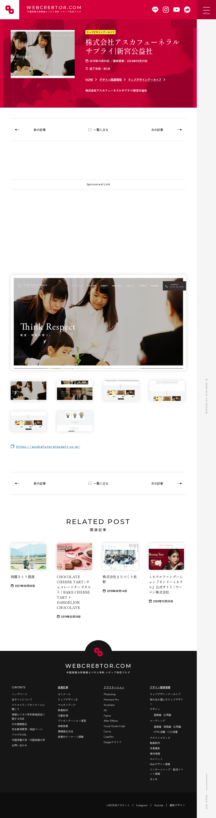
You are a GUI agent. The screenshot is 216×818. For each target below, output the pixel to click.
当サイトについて (22, 699)
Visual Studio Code (114, 726)
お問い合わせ (19, 745)
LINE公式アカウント (118, 805)
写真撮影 (155, 748)
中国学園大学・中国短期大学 (28, 740)
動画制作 (155, 743)
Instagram (142, 805)
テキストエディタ (160, 737)
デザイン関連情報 (110, 79)
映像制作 (63, 710)
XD (105, 710)
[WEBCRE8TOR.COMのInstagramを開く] (166, 9)
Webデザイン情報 (160, 764)
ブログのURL (19, 734)
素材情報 (155, 753)
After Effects (111, 720)
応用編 (167, 715)
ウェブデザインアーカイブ (100, 32)
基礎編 (157, 715)
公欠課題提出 (19, 724)
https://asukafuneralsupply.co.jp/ (48, 446)
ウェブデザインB (67, 699)
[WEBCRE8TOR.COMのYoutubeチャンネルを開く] (176, 9)
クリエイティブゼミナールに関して (28, 707)
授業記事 (63, 687)
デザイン (155, 709)
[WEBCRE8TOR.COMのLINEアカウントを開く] (155, 9)
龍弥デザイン (177, 805)
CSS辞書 (173, 731)
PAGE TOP (206, 791)
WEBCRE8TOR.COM (54, 9)
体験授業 (63, 726)
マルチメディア (67, 705)
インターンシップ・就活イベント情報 (166, 771)
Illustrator (109, 705)
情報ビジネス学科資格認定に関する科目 (28, 716)
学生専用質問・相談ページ (27, 729)
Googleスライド (112, 742)
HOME (89, 79)
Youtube (158, 805)
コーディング (157, 720)
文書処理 (63, 715)
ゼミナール (64, 694)
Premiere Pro (111, 699)
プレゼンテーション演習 (72, 720)
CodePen (109, 736)
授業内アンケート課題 (70, 736)
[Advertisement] (98, 224)
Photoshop (110, 694)
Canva (107, 731)
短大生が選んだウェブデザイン (166, 701)
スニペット (156, 759)
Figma (107, 715)
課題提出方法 (65, 731)
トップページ (19, 694)
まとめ (154, 779)
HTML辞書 (159, 731)
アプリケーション (114, 687)
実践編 (167, 726)
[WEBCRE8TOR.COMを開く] (187, 9)
